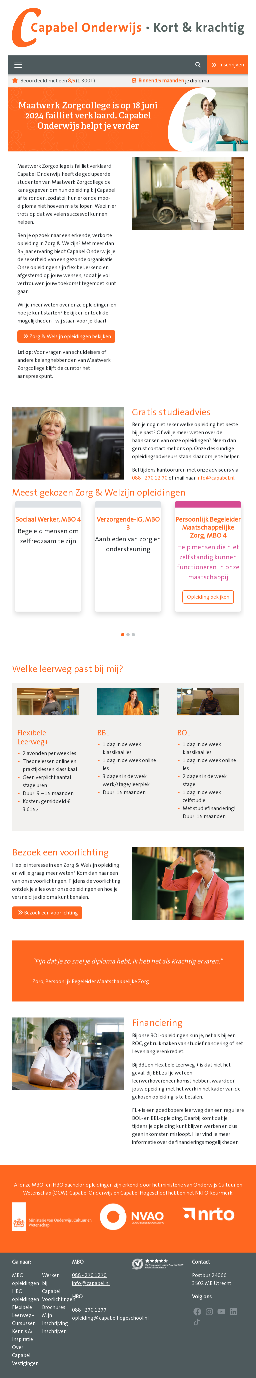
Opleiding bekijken (208, 597)
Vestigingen (25, 1363)
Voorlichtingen (58, 1299)
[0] (122, 635)
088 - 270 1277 (89, 1310)
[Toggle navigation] (18, 64)
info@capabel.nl (215, 478)
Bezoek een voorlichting (48, 913)
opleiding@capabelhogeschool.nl (110, 1318)
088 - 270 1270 (89, 1275)
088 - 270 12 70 (150, 478)
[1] (128, 635)
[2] (133, 635)
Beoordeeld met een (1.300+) (53, 81)
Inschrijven (227, 65)
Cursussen (24, 1323)
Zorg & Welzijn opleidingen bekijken (67, 336)
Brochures (53, 1307)
